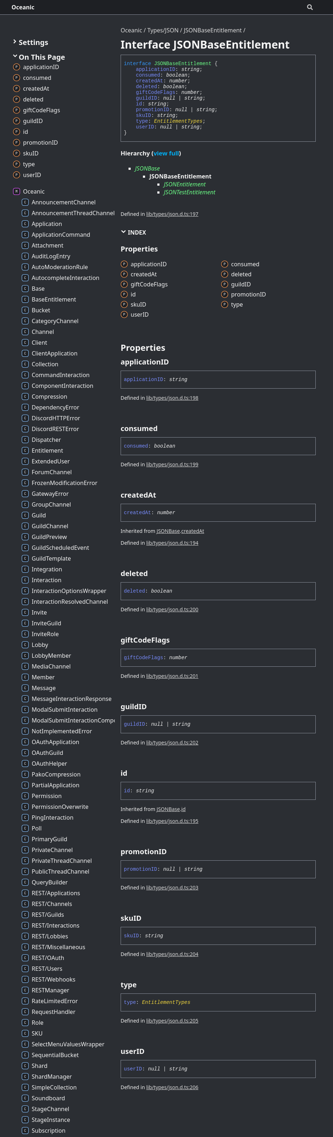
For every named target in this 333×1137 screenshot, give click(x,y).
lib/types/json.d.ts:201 (172, 675)
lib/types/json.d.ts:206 (172, 1087)
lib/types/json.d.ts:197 (172, 213)
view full (166, 153)
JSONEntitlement (185, 184)
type (142, 121)
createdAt (149, 81)
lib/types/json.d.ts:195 (172, 820)
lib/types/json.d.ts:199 (172, 464)
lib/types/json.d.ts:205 (172, 1020)
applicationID (155, 69)
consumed (148, 75)
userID (145, 127)
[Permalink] (175, 362)
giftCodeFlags (155, 92)
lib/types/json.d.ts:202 (172, 742)
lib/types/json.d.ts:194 (172, 542)
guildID (146, 98)
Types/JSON (163, 30)
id (139, 104)
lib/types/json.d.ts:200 (172, 609)
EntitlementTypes (178, 121)
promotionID (152, 110)
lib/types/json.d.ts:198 (172, 397)
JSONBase (147, 168)
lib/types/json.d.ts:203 (172, 887)
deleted (146, 87)
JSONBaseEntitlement (213, 30)
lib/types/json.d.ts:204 (172, 954)
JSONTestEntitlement (189, 192)
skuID (143, 115)
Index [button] (133, 232)
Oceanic (23, 7)
